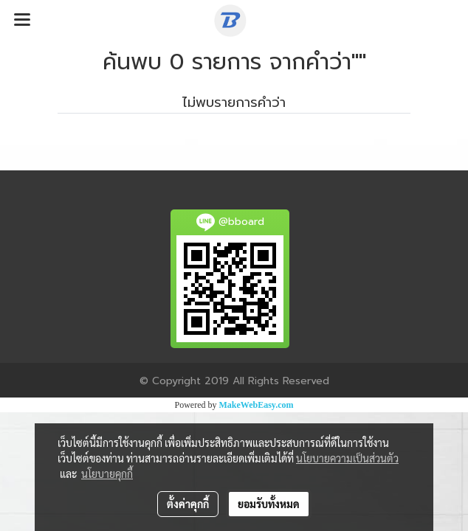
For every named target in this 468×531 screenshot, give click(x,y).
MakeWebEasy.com (256, 405)
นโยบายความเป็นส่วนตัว (347, 458)
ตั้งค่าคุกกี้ (188, 503)
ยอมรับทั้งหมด (269, 503)
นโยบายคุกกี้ (107, 473)
